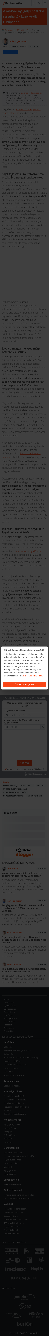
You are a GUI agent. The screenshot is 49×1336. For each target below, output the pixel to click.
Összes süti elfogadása (24, 684)
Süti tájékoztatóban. (33, 676)
